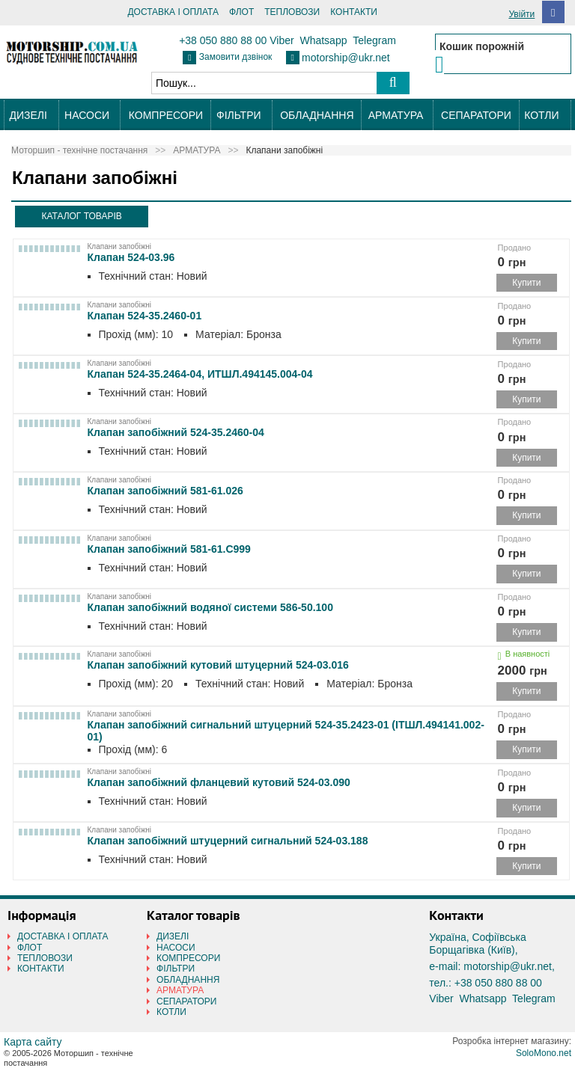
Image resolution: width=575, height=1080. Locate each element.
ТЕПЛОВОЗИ (292, 12)
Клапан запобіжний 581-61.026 (165, 491)
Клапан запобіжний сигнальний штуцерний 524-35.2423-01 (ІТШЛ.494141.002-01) (286, 728)
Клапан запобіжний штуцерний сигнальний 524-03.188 (228, 841)
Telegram (374, 40)
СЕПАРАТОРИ (476, 115)
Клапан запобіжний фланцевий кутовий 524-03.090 (219, 782)
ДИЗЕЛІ (27, 115)
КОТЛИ (541, 115)
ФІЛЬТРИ (238, 115)
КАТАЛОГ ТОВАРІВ (81, 216)
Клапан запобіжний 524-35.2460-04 (176, 432)
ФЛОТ (241, 12)
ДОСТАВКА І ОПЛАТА (173, 12)
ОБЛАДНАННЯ (316, 115)
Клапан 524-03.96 (131, 257)
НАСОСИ (86, 115)
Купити (526, 282)
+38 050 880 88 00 (223, 40)
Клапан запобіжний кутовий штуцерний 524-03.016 (218, 665)
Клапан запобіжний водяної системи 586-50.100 (210, 607)
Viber (281, 40)
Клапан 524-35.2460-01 (145, 316)
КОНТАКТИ (353, 12)
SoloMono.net (543, 1053)
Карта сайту (33, 1042)
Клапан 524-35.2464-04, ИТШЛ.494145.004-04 (200, 374)
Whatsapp (323, 40)
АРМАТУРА (396, 115)
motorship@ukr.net (346, 58)
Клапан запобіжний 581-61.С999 (169, 549)
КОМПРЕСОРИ (166, 115)
